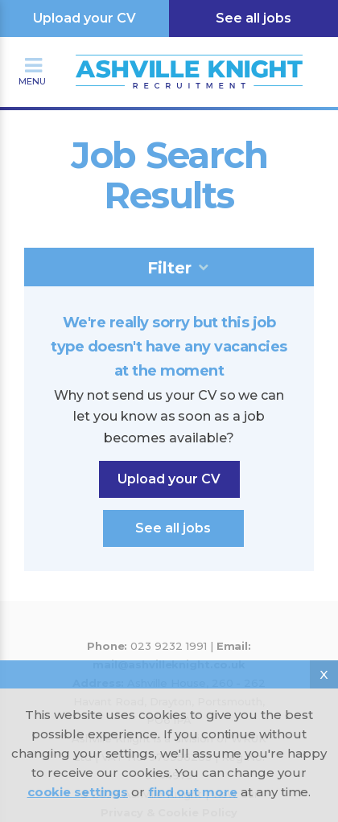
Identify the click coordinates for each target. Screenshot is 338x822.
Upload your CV (84, 18)
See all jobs (253, 18)
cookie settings (77, 791)
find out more (192, 791)
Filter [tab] (169, 267)
